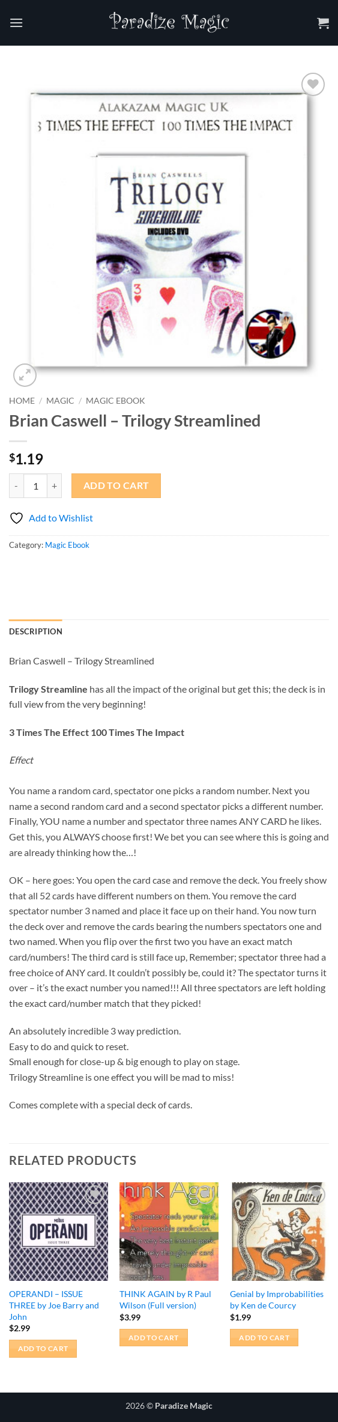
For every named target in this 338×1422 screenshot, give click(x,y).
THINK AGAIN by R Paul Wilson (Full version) (165, 1299)
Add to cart (116, 485)
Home (22, 401)
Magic (60, 401)
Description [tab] (35, 631)
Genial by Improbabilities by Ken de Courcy (277, 1299)
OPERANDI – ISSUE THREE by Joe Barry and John (54, 1305)
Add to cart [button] (43, 1348)
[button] (16, 22)
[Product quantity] (35, 485)
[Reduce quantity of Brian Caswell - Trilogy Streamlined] (16, 485)
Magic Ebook (115, 401)
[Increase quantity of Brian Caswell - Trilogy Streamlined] (54, 485)
